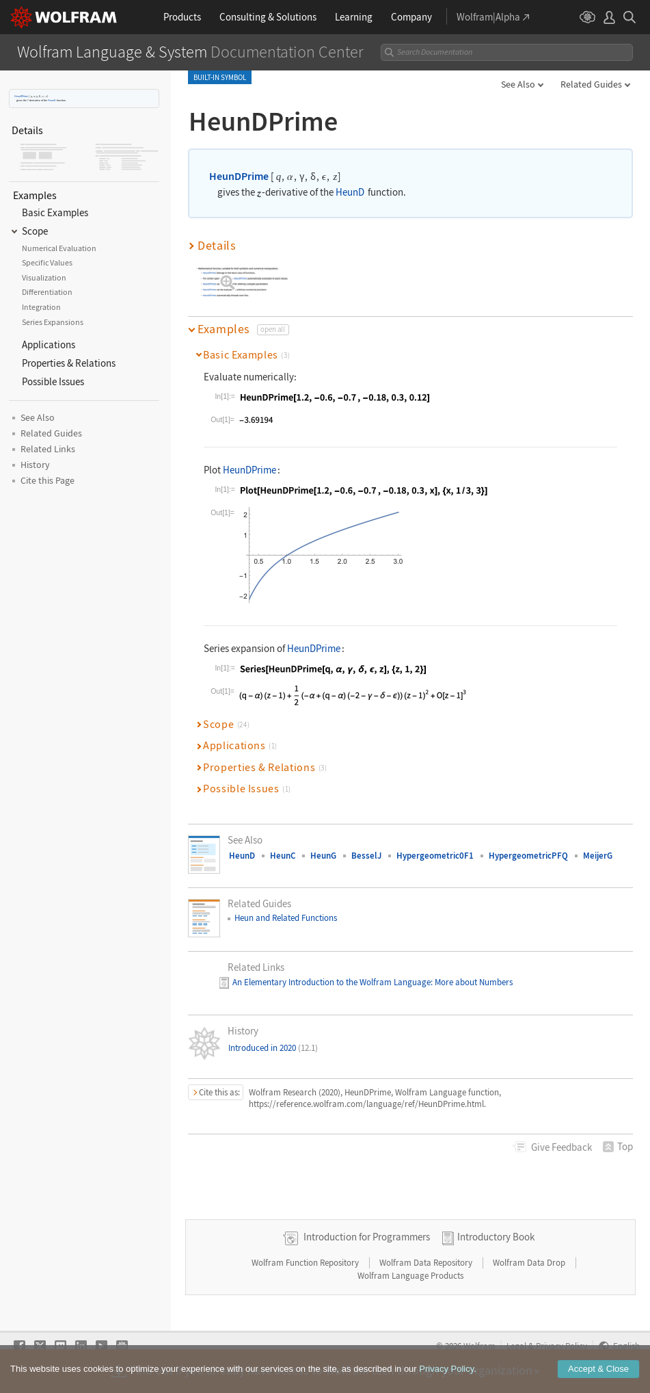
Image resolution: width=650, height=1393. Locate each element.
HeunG (323, 855)
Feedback (561, 1147)
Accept (598, 1369)
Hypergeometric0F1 (435, 855)
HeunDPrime (21, 96)
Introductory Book (495, 1236)
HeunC (282, 855)
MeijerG (597, 855)
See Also (518, 84)
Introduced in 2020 (273, 1048)
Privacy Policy (446, 1369)
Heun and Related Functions (285, 918)
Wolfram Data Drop (530, 1262)
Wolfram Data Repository (426, 1262)
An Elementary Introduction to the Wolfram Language (331, 982)
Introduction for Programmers (366, 1236)
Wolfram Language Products (410, 1275)
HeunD (51, 100)
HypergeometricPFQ (528, 855)
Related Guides (591, 84)
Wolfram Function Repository (306, 1262)
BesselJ (366, 855)
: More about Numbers (472, 982)
